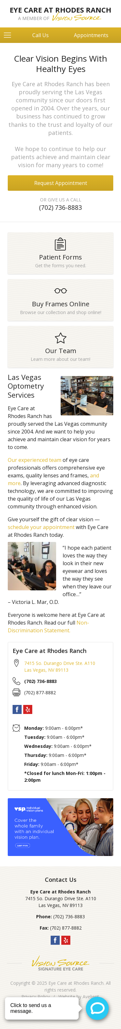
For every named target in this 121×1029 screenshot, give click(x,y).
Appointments (91, 35)
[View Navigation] (9, 35)
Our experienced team (34, 460)
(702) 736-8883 (60, 207)
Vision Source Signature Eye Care (61, 963)
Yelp (27, 709)
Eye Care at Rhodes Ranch (76, 983)
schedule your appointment (41, 527)
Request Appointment (60, 183)
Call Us (40, 35)
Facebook (17, 709)
